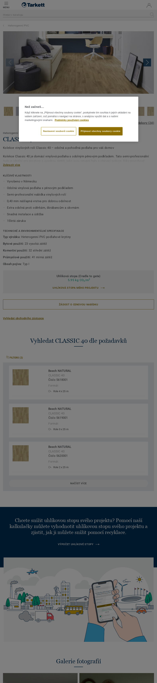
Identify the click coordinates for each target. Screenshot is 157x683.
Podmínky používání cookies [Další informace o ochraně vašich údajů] (72, 120)
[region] (78, 119)
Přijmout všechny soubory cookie (101, 131)
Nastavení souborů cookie (58, 131)
